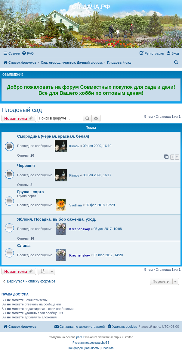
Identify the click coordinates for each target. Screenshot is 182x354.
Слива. (24, 245)
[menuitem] (28, 53)
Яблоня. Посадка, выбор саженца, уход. (56, 219)
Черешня (26, 165)
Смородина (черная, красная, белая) (53, 136)
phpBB (80, 337)
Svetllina (75, 205)
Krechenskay (79, 229)
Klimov (74, 146)
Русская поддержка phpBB (91, 342)
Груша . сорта (30, 192)
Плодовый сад (22, 110)
